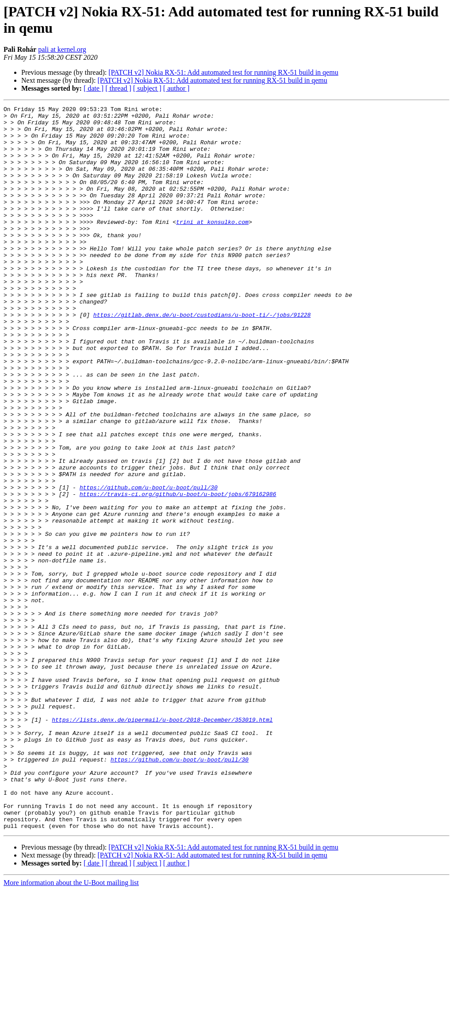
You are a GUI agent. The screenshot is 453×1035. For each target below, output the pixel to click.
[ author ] (176, 88)
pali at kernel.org (62, 49)
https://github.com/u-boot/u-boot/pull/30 (149, 564)
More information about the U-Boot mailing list (71, 1027)
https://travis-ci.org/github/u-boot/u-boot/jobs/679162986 (178, 572)
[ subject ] (147, 88)
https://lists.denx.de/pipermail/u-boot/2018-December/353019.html (162, 843)
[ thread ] (118, 88)
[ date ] (94, 88)
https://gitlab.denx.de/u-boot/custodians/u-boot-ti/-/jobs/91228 (202, 357)
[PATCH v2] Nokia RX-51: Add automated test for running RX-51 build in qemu (223, 72)
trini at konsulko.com (212, 246)
